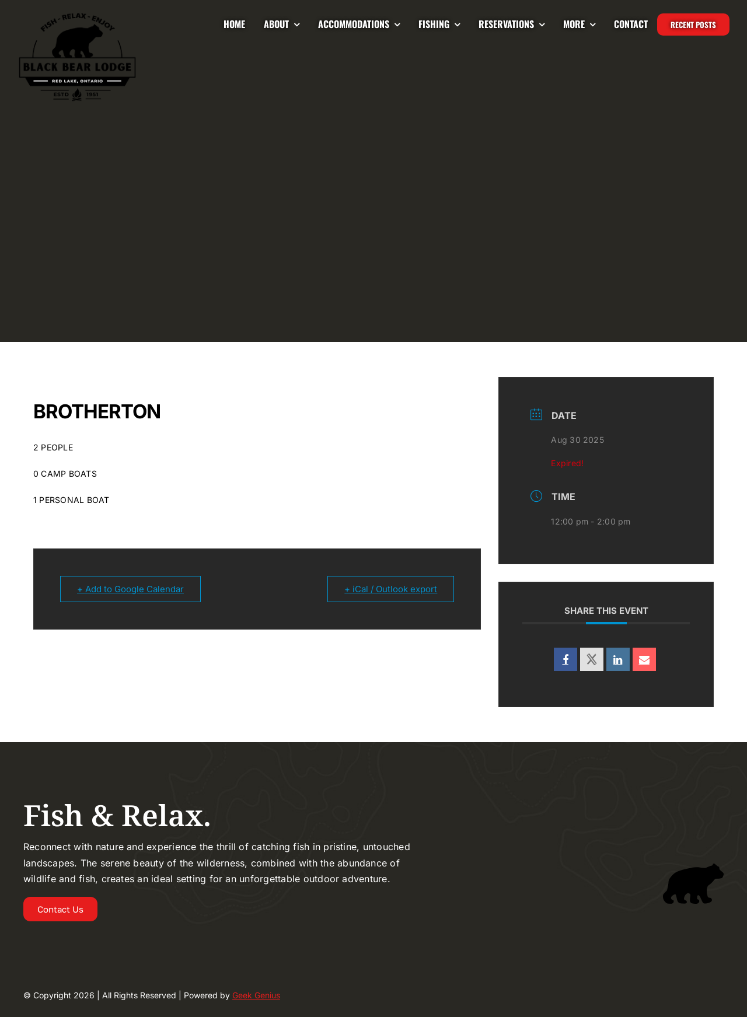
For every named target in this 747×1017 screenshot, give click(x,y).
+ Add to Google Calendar (130, 589)
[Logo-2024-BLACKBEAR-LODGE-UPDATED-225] (77, 16)
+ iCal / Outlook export (390, 589)
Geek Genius (256, 995)
